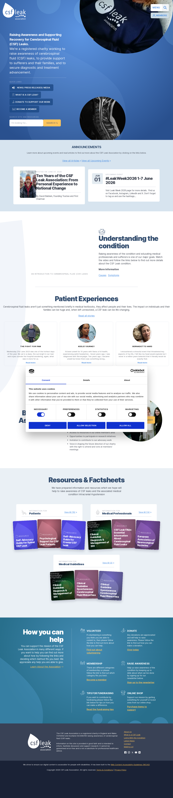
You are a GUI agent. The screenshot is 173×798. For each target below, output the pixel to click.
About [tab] (127, 380)
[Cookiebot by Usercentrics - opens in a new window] (132, 371)
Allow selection (86, 425)
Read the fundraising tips (100, 733)
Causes (102, 278)
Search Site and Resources (24, 117)
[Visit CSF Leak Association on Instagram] (128, 776)
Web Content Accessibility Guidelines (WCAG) (130, 789)
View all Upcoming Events (95, 161)
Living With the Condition (134, 762)
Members (159, 15)
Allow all (125, 425)
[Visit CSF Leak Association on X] (132, 776)
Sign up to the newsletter (140, 706)
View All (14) (144, 529)
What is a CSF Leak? (25, 94)
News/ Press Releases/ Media (31, 87)
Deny (48, 425)
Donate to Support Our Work (31, 102)
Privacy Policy (120, 794)
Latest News (129, 765)
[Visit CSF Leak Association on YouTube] (135, 776)
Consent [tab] (46, 380)
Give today (133, 674)
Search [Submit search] (52, 123)
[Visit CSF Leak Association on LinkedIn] (139, 776)
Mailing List (128, 771)
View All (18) (69, 529)
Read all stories (86, 319)
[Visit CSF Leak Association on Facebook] (125, 776)
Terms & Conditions (104, 794)
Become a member (97, 704)
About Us (128, 756)
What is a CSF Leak (132, 759)
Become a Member (24, 109)
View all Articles (70, 161)
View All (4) (107, 583)
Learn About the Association (45, 691)
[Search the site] (26, 123)
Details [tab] (86, 380)
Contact (127, 768)
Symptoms (113, 278)
